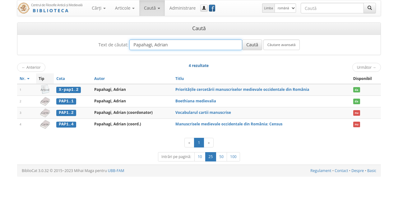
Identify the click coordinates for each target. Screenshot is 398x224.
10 (200, 156)
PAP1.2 (66, 112)
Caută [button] (152, 8)
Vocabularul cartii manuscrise (203, 112)
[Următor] (209, 142)
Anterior (31, 67)
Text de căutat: (113, 45)
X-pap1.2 (68, 89)
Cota (60, 78)
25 (211, 156)
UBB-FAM (116, 170)
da (356, 90)
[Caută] (369, 8)
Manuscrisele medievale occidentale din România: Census (228, 123)
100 (233, 156)
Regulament (320, 170)
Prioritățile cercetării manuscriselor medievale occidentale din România (242, 89)
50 (221, 156)
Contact (341, 170)
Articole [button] (125, 8)
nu (357, 112)
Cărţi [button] (98, 8)
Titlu (179, 78)
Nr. (25, 78)
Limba (268, 8)
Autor (99, 78)
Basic (371, 170)
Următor (366, 67)
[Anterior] (189, 142)
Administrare (182, 8)
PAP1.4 (66, 124)
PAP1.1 (66, 101)
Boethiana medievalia (195, 101)
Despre (357, 170)
